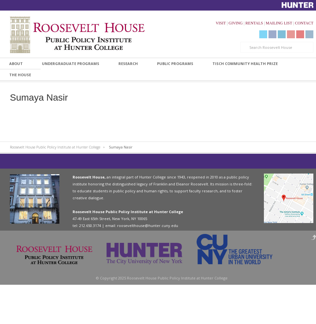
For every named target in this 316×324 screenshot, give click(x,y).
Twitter (263, 34)
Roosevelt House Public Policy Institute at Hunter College (55, 147)
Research (128, 63)
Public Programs (175, 63)
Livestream (300, 34)
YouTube (291, 34)
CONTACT (304, 23)
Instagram (309, 34)
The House (20, 74)
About (16, 63)
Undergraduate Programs (70, 63)
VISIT (221, 23)
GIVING (236, 23)
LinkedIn (282, 34)
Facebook (272, 34)
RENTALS (254, 23)
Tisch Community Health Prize (245, 63)
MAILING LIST (279, 23)
